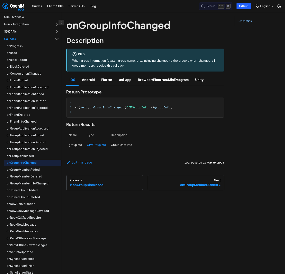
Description (245, 21)
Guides (37, 6)
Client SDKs (55, 6)
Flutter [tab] (106, 80)
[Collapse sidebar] (61, 22)
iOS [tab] (72, 80)
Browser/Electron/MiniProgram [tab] (163, 80)
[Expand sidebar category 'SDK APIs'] (56, 31)
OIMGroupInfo (96, 145)
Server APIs (77, 6)
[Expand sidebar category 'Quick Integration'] (56, 24)
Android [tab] (88, 80)
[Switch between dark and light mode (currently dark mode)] (279, 6)
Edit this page (79, 162)
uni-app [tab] (125, 80)
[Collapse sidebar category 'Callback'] (56, 39)
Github (244, 6)
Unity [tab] (199, 80)
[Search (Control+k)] (215, 6)
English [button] (262, 6)
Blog (93, 6)
